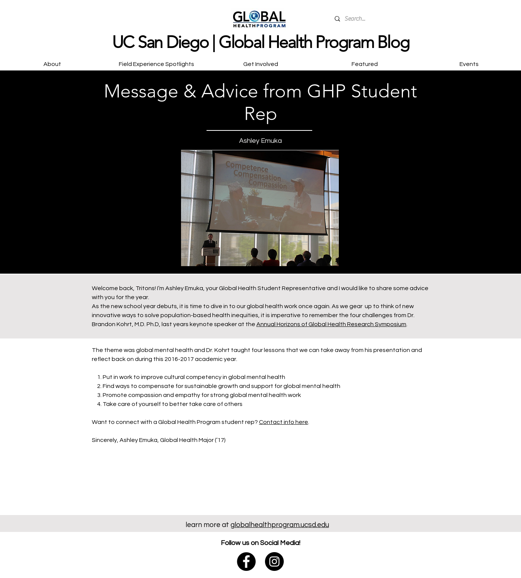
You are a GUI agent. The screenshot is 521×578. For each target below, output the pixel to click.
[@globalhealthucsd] (274, 561)
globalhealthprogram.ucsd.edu (280, 525)
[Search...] (386, 18)
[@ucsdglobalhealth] (246, 561)
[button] (260, 60)
